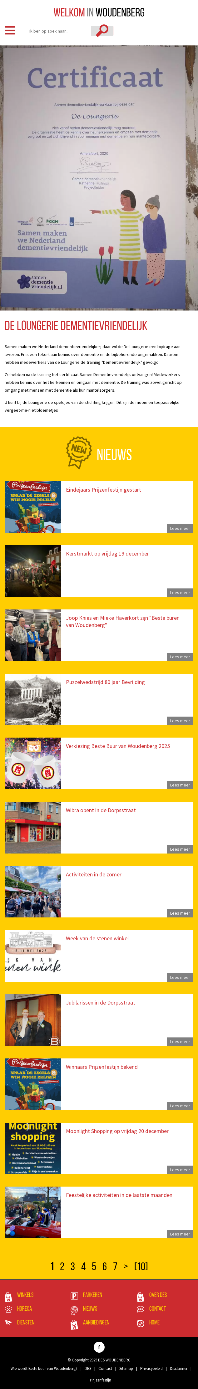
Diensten (25, 1323)
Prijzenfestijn (100, 1380)
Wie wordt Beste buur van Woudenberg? (44, 1368)
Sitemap (126, 1368)
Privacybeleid (151, 1368)
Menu (10, 30)
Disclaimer (178, 1368)
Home (154, 1323)
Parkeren (92, 1295)
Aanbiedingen (96, 1323)
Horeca (24, 1309)
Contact (157, 1309)
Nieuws (90, 1309)
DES (88, 1368)
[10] (141, 1267)
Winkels (25, 1295)
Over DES (158, 1295)
